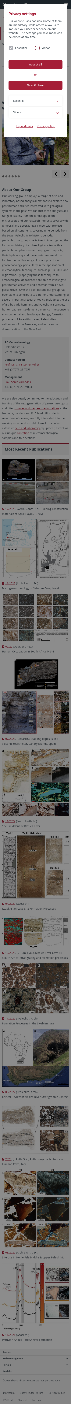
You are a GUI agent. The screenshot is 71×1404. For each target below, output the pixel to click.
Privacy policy (46, 126)
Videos (45, 48)
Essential (21, 48)
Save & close (35, 85)
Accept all (35, 64)
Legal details (24, 126)
